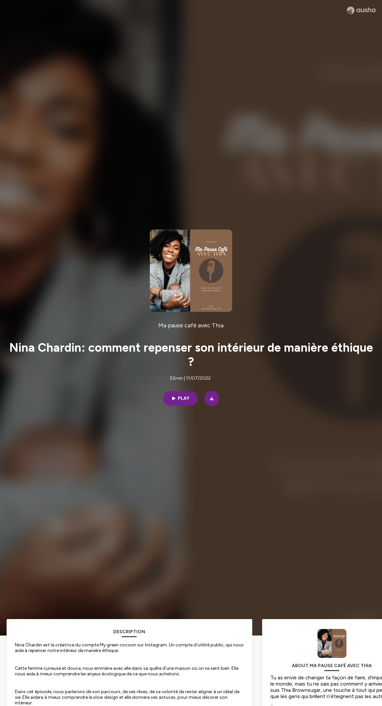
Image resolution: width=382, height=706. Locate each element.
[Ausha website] (361, 10)
